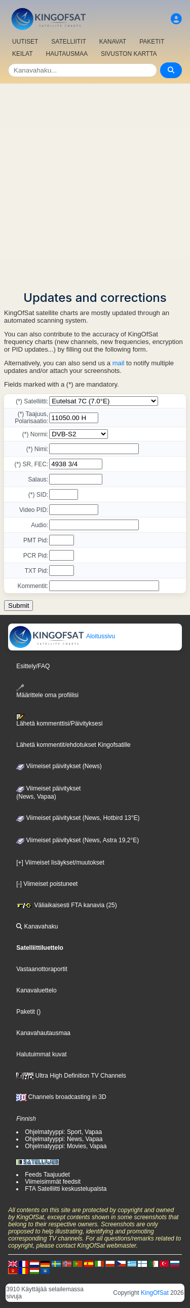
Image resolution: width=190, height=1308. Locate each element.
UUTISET (25, 41)
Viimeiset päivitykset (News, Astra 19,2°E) (77, 840)
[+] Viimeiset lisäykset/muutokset (60, 862)
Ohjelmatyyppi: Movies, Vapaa (65, 1146)
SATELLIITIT (68, 41)
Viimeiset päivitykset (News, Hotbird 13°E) (77, 817)
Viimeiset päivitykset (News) (58, 766)
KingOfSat (155, 1292)
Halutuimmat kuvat (41, 1054)
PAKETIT (151, 41)
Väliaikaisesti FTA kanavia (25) (66, 905)
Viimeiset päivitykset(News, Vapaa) (48, 792)
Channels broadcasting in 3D (61, 1096)
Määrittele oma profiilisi (47, 691)
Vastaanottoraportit (41, 969)
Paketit (25, 1011)
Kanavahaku (37, 926)
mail (118, 363)
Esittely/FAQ (33, 666)
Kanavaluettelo (36, 990)
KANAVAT (112, 41)
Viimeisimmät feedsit (53, 1181)
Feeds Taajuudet (47, 1174)
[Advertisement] (95, 184)
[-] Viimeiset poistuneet (47, 883)
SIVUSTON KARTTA (129, 53)
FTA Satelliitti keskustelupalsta (65, 1188)
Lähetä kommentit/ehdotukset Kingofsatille (73, 744)
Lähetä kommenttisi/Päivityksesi (59, 720)
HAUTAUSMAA (66, 53)
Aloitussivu (62, 636)
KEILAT (22, 53)
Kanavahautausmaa (43, 1033)
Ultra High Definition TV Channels (71, 1075)
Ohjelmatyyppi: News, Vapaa (63, 1139)
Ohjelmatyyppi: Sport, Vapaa (63, 1131)
